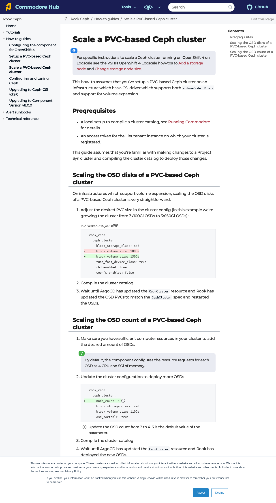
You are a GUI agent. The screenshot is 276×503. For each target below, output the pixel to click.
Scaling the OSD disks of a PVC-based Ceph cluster (251, 44)
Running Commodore (189, 122)
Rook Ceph (12, 19)
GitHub (257, 7)
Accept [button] (201, 492)
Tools (126, 7)
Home (11, 26)
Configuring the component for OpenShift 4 (32, 47)
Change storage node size (118, 69)
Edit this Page (262, 19)
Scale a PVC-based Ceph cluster (150, 19)
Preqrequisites (241, 37)
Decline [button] (219, 492)
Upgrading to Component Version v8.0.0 (30, 102)
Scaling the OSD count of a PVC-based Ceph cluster (251, 53)
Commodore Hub (37, 7)
